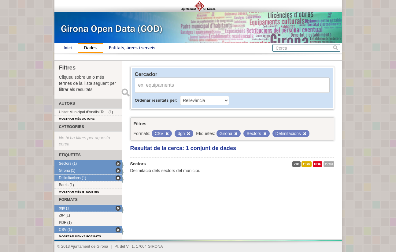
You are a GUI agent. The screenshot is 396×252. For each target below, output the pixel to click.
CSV (306, 164)
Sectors (138, 163)
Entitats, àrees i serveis (132, 48)
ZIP (296, 164)
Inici (68, 48)
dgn (329, 164)
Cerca (335, 48)
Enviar (125, 92)
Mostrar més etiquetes (79, 191)
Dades (90, 48)
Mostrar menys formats (80, 236)
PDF (317, 164)
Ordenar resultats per (155, 100)
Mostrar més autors (77, 118)
